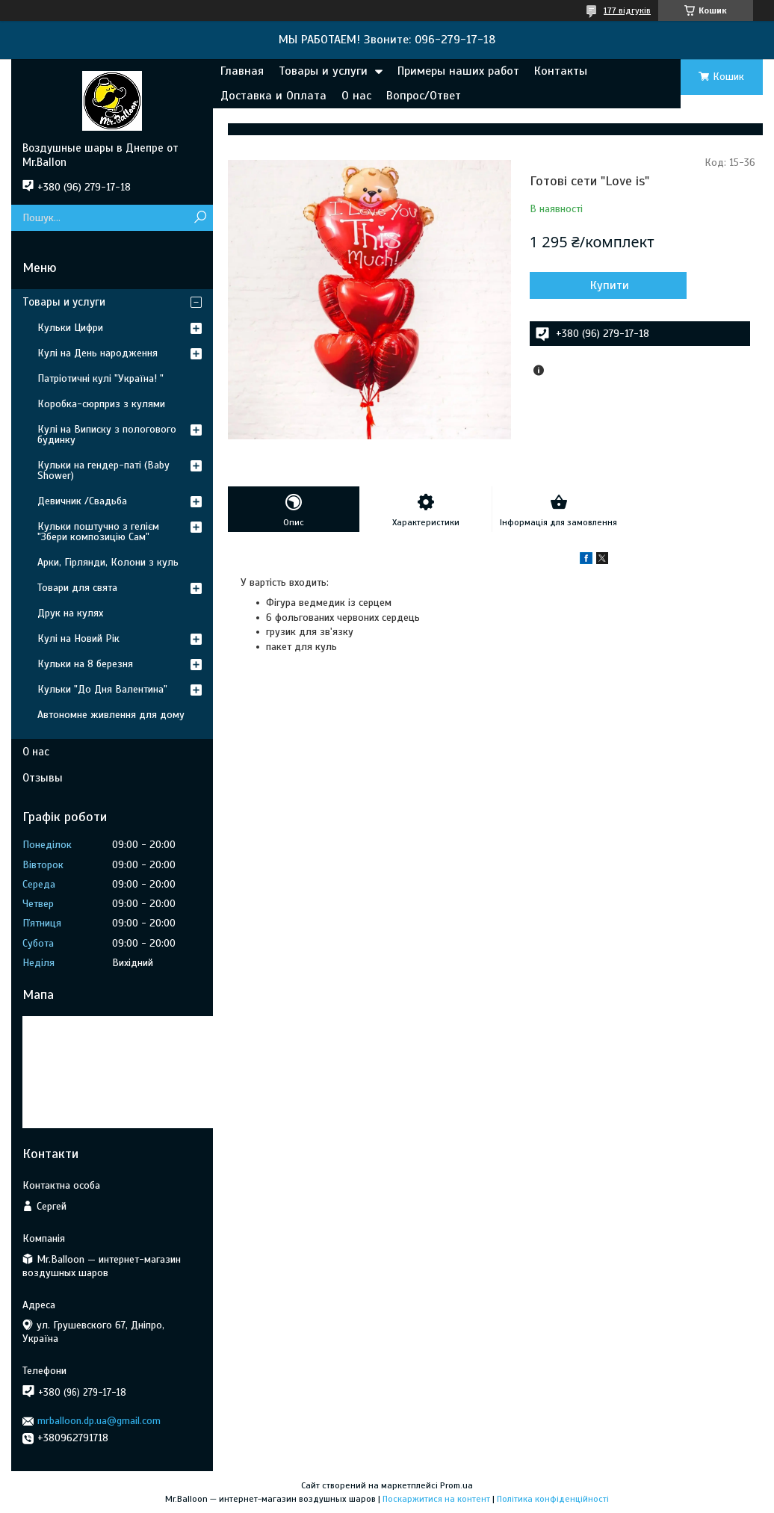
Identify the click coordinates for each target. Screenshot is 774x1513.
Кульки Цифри (70, 327)
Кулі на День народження (97, 353)
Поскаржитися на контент (436, 1499)
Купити (609, 285)
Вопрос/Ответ (423, 95)
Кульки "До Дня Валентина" (102, 689)
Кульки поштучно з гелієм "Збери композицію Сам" (98, 531)
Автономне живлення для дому (111, 714)
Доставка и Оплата (273, 95)
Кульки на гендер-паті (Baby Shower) (103, 470)
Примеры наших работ (458, 71)
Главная (242, 71)
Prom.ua (456, 1485)
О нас (356, 95)
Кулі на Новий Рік (78, 638)
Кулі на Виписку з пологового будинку (106, 434)
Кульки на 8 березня (85, 664)
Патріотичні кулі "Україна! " (100, 378)
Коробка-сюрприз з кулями (101, 403)
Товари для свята (77, 587)
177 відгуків (627, 10)
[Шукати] (200, 218)
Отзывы (42, 778)
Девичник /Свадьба (82, 501)
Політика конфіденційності (553, 1499)
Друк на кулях (70, 613)
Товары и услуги (323, 71)
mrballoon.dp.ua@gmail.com (99, 1420)
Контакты (560, 71)
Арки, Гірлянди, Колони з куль (108, 562)
